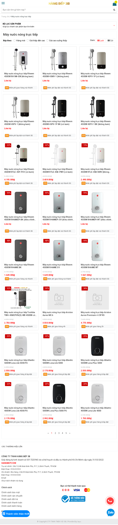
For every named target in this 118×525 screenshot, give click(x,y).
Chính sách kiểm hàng (11, 506)
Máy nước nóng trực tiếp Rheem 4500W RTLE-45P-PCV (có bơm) (19, 170)
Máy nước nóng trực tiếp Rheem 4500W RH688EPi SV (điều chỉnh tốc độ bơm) (58, 218)
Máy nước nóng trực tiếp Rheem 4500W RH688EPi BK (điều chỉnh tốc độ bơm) (19, 218)
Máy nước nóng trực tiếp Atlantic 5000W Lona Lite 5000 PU (19, 361)
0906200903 (16, 470)
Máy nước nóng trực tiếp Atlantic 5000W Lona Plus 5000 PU (58, 409)
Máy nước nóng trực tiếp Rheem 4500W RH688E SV (57, 266)
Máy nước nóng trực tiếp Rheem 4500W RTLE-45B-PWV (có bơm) (58, 170)
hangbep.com (8, 463)
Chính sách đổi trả (9, 500)
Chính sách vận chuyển (11, 496)
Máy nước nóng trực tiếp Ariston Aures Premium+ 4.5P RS (96, 313)
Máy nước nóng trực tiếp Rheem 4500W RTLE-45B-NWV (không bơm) (96, 171)
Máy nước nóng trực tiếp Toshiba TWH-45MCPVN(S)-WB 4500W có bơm (19, 314)
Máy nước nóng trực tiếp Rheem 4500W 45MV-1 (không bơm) (57, 75)
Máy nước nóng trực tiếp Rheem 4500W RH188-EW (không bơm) (19, 75)
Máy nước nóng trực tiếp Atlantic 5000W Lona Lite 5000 (58, 361)
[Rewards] (20, 517)
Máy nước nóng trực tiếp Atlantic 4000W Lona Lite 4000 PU (19, 409)
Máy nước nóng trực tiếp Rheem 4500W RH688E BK (19, 266)
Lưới (100, 40)
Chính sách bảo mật (10, 493)
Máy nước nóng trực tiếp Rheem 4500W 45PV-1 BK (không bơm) (96, 122)
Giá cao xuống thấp (56, 40)
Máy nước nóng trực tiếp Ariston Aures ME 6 (58, 313)
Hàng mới (19, 40)
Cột (110, 40)
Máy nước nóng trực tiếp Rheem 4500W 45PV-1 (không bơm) (19, 122)
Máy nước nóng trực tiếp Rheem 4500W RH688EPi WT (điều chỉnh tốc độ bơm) (96, 218)
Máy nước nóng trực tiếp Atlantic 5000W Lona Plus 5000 (96, 361)
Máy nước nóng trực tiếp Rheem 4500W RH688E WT (96, 266)
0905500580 (16, 476)
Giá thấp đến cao (36, 40)
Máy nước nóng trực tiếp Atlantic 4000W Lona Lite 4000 (96, 409)
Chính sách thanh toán (11, 503)
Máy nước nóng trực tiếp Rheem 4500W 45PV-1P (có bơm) (96, 75)
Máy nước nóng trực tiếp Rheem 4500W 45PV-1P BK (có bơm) (57, 122)
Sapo (79, 522)
